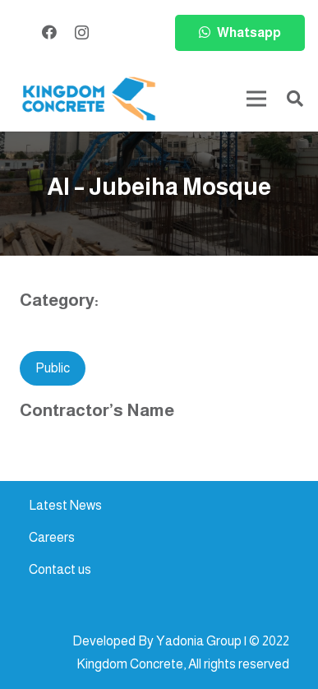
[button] (295, 99)
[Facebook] (49, 32)
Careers (52, 537)
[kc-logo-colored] (88, 99)
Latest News (65, 505)
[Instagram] (82, 33)
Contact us (60, 569)
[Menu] (256, 98)
